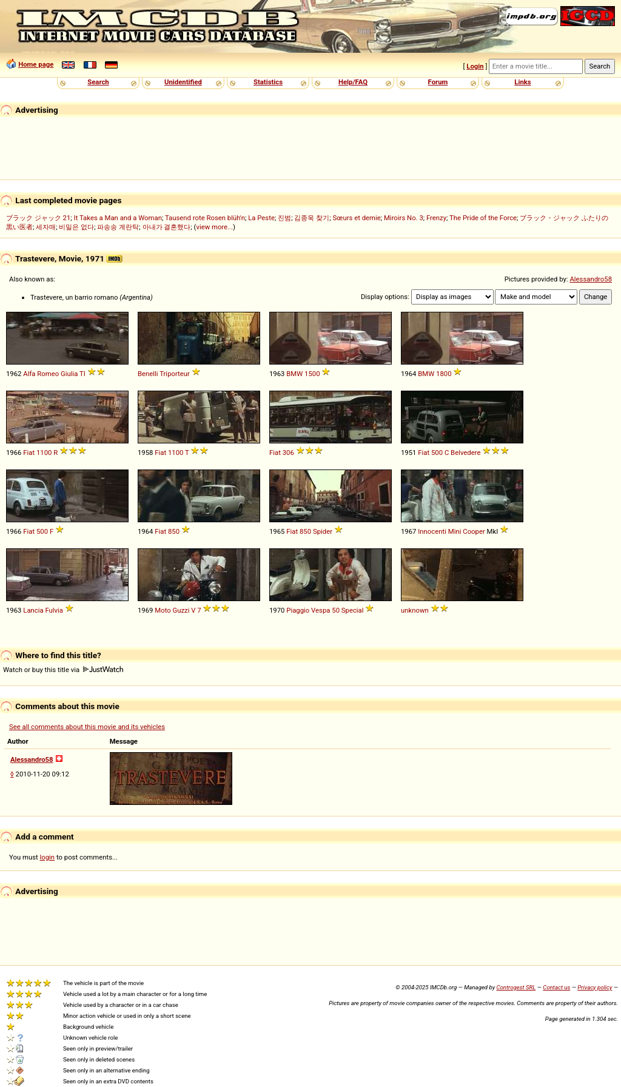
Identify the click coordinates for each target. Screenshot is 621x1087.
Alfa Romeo (41, 373)
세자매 (46, 227)
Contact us (556, 987)
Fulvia (54, 610)
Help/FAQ (353, 82)
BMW (294, 373)
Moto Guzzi (172, 610)
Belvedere (465, 452)
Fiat (29, 452)
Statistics (268, 82)
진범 (284, 218)
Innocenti (432, 531)
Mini (455, 531)
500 (437, 452)
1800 (443, 373)
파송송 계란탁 (118, 227)
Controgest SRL (515, 987)
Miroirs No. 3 (403, 218)
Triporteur (174, 373)
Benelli (148, 373)
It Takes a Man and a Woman (118, 218)
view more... (214, 227)
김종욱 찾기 (311, 218)
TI (82, 373)
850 (174, 531)
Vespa (320, 610)
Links (522, 82)
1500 (312, 373)
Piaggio (297, 610)
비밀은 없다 (76, 227)
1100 (44, 452)
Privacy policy (594, 987)
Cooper (474, 531)
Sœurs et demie (356, 218)
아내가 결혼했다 (167, 227)
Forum (438, 82)
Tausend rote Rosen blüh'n (205, 218)
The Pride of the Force (483, 218)
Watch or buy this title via (63, 669)
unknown (415, 610)
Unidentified (183, 82)
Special (352, 610)
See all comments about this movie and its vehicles (87, 726)
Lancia (33, 610)
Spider (322, 531)
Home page (35, 64)
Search (98, 82)
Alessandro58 (590, 279)
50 (336, 610)
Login (474, 66)
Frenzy (436, 218)
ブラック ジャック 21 (38, 218)
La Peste (261, 218)
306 (288, 452)
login (47, 857)
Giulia (69, 373)
